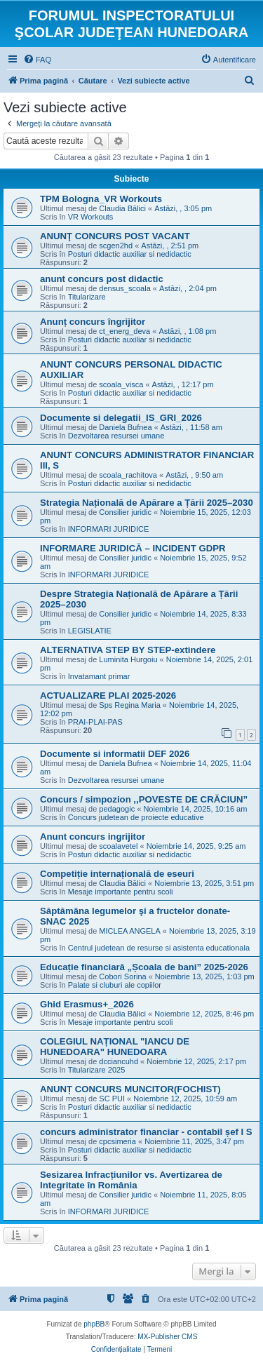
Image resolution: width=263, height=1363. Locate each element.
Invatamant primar (99, 676)
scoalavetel (118, 846)
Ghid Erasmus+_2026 (87, 1004)
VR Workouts (91, 217)
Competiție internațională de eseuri (117, 873)
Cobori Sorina (122, 976)
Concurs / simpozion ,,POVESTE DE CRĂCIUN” (144, 799)
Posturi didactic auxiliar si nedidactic (129, 254)
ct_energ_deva (124, 331)
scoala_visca (121, 384)
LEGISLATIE (90, 630)
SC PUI (112, 1098)
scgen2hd (116, 245)
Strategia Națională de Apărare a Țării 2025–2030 (146, 502)
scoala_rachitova (128, 475)
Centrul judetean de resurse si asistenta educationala (159, 948)
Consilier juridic (125, 512)
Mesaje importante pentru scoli (120, 891)
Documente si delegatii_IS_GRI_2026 (121, 417)
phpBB (93, 1324)
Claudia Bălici (122, 208)
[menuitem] (37, 59)
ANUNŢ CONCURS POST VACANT (115, 236)
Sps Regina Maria (129, 705)
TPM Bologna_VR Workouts (101, 199)
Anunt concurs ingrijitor (92, 836)
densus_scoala (124, 288)
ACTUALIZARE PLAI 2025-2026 (108, 695)
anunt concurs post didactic (101, 279)
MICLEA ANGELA (129, 931)
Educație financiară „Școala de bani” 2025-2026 (144, 967)
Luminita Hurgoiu (128, 659)
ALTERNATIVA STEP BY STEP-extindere (127, 650)
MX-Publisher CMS (167, 1337)
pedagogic (117, 809)
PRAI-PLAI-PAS (95, 722)
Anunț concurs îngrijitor (92, 321)
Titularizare (87, 297)
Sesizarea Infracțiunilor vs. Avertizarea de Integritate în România (131, 1179)
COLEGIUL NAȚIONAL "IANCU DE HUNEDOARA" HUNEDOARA (114, 1046)
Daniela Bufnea (125, 427)
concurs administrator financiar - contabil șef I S (146, 1132)
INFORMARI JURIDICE (108, 529)
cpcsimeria (117, 1141)
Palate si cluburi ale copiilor (114, 985)
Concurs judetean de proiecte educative (136, 817)
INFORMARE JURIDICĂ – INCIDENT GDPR (133, 548)
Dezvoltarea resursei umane (116, 435)
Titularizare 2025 (97, 1070)
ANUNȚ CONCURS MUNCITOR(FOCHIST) (130, 1089)
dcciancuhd (118, 1061)
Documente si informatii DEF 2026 (114, 753)
